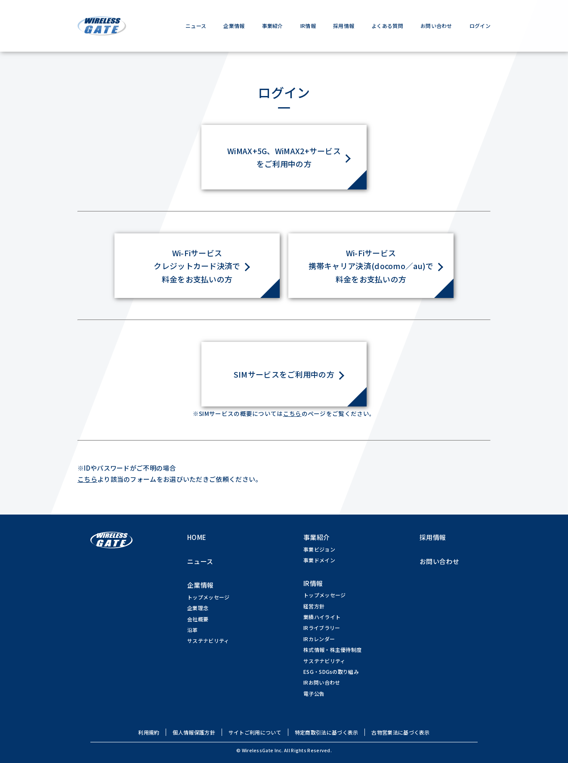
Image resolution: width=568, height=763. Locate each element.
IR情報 (308, 25)
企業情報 (233, 25)
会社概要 (197, 619)
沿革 (192, 630)
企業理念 (197, 608)
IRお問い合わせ (321, 682)
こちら (292, 413)
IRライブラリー (321, 628)
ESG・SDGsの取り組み (331, 671)
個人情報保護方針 (194, 732)
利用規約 (148, 732)
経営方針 (313, 606)
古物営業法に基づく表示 (400, 732)
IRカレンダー (319, 638)
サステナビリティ (208, 641)
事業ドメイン (319, 560)
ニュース (195, 25)
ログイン (480, 25)
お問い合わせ (436, 25)
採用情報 (343, 25)
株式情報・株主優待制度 (332, 650)
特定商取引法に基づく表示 (326, 732)
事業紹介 (272, 25)
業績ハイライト (321, 617)
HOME (196, 537)
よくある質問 (387, 25)
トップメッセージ (208, 597)
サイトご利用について (254, 732)
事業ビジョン (319, 549)
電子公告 (313, 693)
